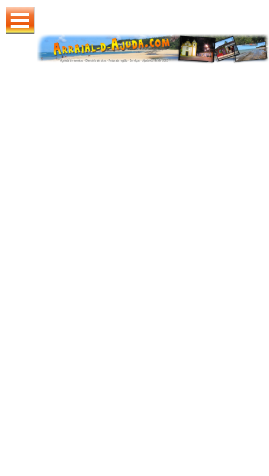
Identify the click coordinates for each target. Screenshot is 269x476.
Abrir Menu (20, 20)
